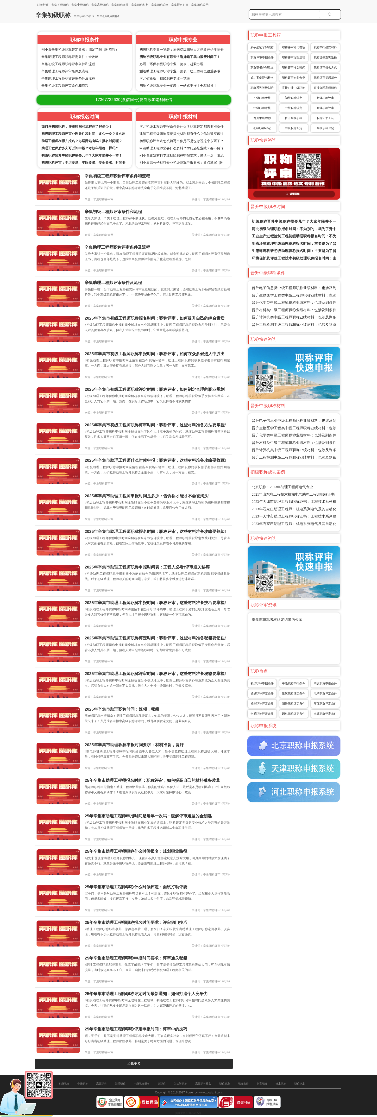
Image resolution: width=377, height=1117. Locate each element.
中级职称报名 (142, 1083)
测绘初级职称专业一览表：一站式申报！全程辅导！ (178, 86)
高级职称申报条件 (325, 683)
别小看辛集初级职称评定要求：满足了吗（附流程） (80, 49)
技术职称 (281, 1083)
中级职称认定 (293, 108)
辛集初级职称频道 (108, 16)
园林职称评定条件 (293, 713)
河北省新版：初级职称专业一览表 (164, 78)
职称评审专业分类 (293, 77)
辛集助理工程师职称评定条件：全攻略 (70, 57)
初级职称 (64, 1083)
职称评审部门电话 (293, 47)
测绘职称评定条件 (293, 703)
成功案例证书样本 (262, 77)
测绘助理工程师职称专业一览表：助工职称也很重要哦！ (181, 71)
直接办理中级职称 (293, 87)
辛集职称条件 (120, 4)
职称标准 (224, 1083)
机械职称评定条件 (262, 693)
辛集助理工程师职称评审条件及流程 (68, 78)
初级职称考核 (262, 98)
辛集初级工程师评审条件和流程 (64, 86)
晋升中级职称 (262, 118)
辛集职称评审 (82, 16)
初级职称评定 (262, 128)
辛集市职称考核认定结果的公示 (277, 620)
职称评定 (299, 1083)
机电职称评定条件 (262, 703)
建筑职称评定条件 (293, 693)
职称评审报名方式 (325, 67)
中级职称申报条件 (293, 683)
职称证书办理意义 (262, 67)
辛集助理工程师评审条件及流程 (64, 71)
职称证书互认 (325, 118)
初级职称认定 (293, 98)
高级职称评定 (325, 128)
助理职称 (120, 1083)
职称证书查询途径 (325, 57)
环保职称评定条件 (325, 703)
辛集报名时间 (179, 4)
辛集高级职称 (100, 4)
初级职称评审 (325, 98)
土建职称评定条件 (325, 713)
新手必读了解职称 (262, 47)
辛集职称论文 (160, 4)
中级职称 (82, 1083)
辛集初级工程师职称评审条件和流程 (68, 64)
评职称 (162, 1083)
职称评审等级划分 (325, 77)
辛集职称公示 (199, 4)
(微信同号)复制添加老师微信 (133, 99)
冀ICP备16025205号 (188, 1113)
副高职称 (262, 1083)
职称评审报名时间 (293, 67)
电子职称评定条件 (325, 693)
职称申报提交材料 (325, 47)
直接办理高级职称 (325, 87)
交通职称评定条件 (262, 713)
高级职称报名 (203, 1083)
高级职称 (101, 1083)
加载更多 (134, 1064)
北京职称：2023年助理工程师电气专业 (282, 487)
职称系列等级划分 (262, 87)
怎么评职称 (180, 1083)
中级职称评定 (293, 128)
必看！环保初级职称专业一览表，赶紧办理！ (173, 64)
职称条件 (243, 1083)
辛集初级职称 (60, 4)
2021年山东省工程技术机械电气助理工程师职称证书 (293, 494)
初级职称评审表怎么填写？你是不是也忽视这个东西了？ (181, 141)
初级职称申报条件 (262, 683)
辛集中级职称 (80, 4)
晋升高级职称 (293, 118)
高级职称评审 (325, 108)
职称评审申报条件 (262, 57)
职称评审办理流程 (293, 57)
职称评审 (43, 4)
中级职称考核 (262, 108)
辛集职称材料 (140, 4)
